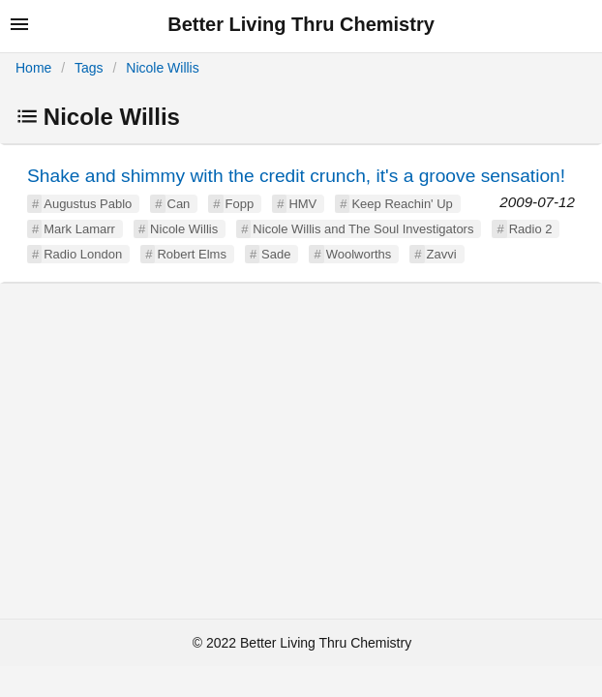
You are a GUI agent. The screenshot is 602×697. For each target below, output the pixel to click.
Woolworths (359, 254)
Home (33, 68)
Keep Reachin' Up (401, 204)
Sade (275, 254)
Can (179, 204)
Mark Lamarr (79, 229)
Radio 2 (531, 229)
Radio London (83, 254)
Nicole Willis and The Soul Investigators (363, 229)
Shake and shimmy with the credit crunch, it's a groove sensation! (296, 176)
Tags (89, 68)
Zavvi (442, 254)
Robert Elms (191, 254)
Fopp (240, 204)
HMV (302, 204)
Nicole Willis (162, 68)
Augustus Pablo (88, 204)
